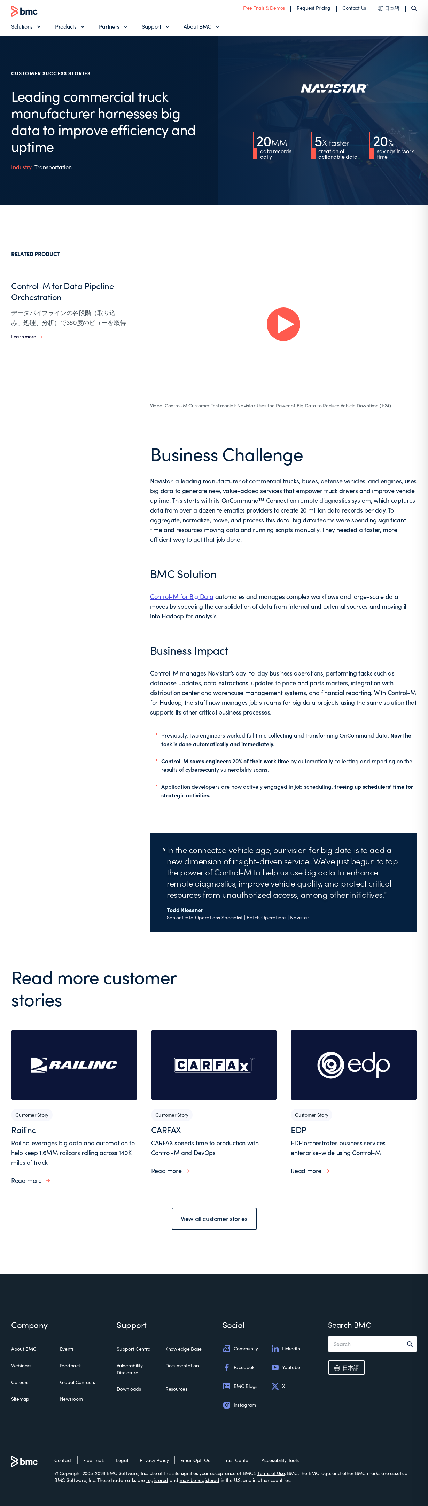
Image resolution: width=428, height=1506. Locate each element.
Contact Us (354, 8)
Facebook (239, 1367)
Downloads (129, 1389)
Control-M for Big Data (181, 596)
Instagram (239, 1405)
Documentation (182, 1365)
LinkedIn (285, 1348)
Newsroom (71, 1399)
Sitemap (20, 1399)
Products (65, 26)
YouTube (285, 1367)
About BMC (197, 26)
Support (151, 26)
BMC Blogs (240, 1386)
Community (240, 1348)
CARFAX (166, 1129)
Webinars (21, 1365)
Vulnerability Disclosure (129, 1369)
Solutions (22, 26)
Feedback (70, 1365)
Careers (19, 1382)
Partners (109, 26)
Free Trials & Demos (264, 8)
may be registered (199, 1480)
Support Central (134, 1348)
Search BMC (349, 1324)
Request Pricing (313, 8)
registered (157, 1480)
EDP (298, 1129)
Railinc (23, 1129)
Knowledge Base (183, 1348)
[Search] (414, 8)
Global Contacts (77, 1382)
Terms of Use (271, 1473)
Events (67, 1348)
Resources (176, 1389)
